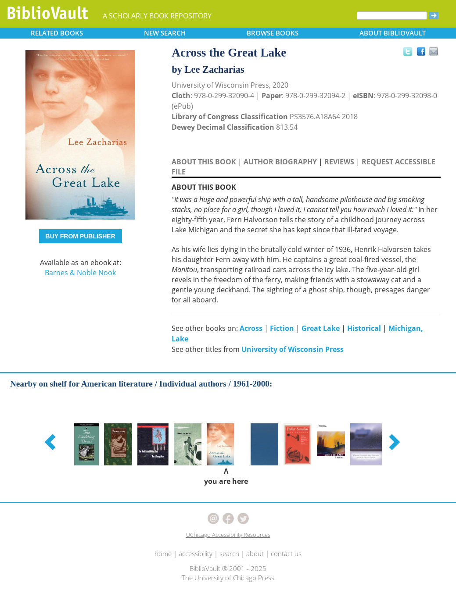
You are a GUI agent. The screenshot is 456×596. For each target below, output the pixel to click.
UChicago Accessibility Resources (228, 535)
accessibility (195, 553)
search (229, 553)
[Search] (392, 15)
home (163, 553)
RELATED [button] (57, 32)
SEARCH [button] (165, 32)
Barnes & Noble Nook (80, 272)
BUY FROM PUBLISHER (80, 236)
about (255, 553)
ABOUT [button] (392, 32)
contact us (286, 553)
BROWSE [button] (272, 32)
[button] (51, 442)
